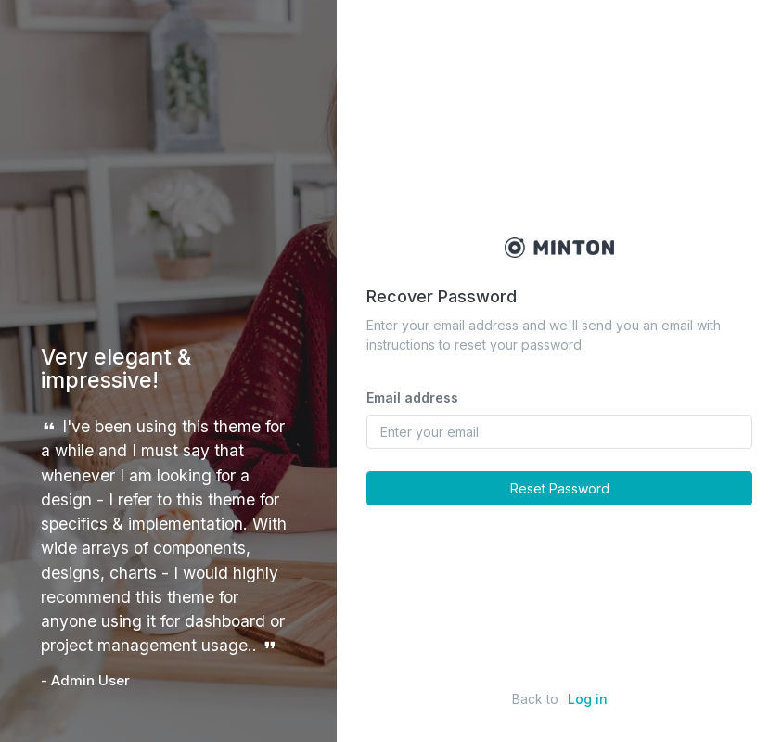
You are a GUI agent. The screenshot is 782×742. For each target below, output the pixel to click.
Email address (412, 397)
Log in (588, 699)
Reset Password (559, 488)
